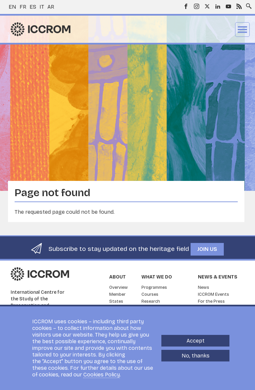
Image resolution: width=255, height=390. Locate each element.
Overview (118, 287)
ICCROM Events (213, 294)
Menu (242, 29)
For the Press (211, 301)
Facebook (186, 6)
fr (23, 7)
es (33, 7)
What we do (156, 277)
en (12, 7)
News (203, 287)
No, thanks (196, 355)
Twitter (207, 6)
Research (150, 301)
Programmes (154, 287)
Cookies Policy (101, 374)
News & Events (217, 277)
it (42, 7)
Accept (196, 341)
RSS (239, 6)
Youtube (228, 6)
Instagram (196, 6)
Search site (247, 4)
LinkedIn (217, 6)
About (117, 277)
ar (50, 7)
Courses (149, 294)
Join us (207, 249)
